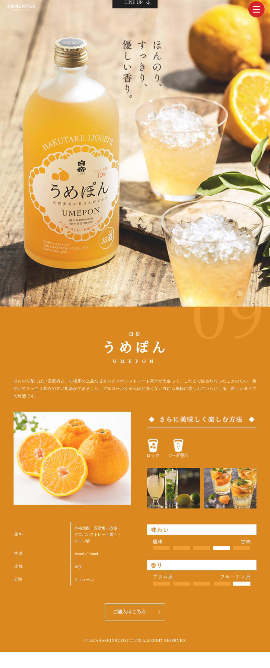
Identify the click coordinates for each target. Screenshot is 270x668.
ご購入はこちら (129, 610)
